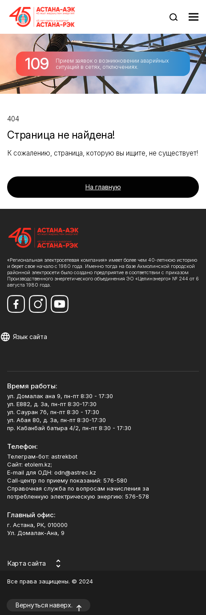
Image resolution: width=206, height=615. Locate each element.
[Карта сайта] (35, 563)
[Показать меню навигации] (193, 17)
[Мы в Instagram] (38, 304)
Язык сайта (30, 336)
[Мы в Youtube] (60, 304)
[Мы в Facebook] (16, 304)
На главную (103, 187)
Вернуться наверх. (44, 605)
